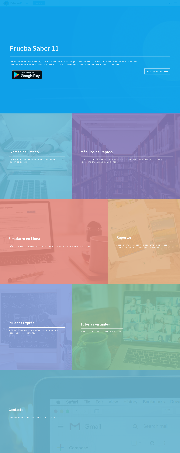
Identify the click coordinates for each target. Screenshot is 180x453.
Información (155, 71)
